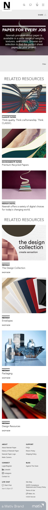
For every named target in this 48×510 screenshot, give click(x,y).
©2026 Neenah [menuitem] (30, 497)
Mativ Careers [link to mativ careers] (7, 457)
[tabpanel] (24, 37)
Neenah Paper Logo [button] (9, 454)
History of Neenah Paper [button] (10, 451)
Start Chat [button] (7, 485)
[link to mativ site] (38, 505)
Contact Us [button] (5, 476)
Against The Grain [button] (32, 466)
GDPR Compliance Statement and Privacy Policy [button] (36, 486)
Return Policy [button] (30, 451)
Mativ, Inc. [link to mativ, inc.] (30, 494)
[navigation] (43, 5)
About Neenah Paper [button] (9, 448)
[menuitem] (24, 5)
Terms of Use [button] (30, 490)
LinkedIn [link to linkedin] (6, 469)
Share (42, 15)
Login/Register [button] (7, 466)
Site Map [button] (29, 482)
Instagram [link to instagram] (6, 473)
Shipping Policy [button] (31, 454)
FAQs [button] (28, 448)
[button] (7, 6)
